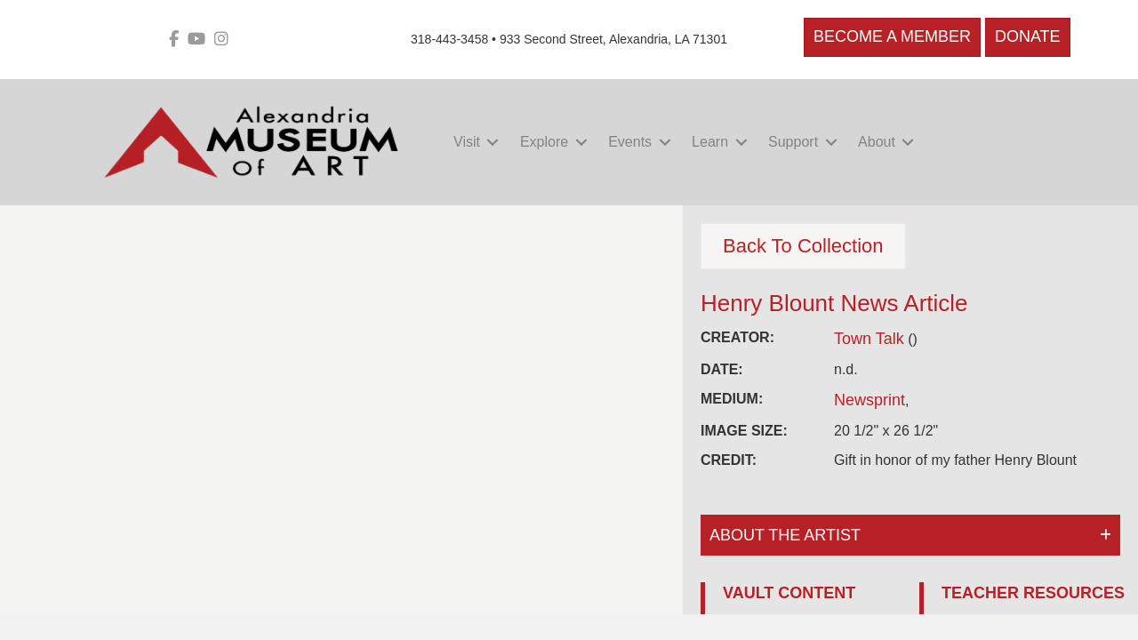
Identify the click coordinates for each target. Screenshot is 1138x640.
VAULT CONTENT (789, 593)
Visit (466, 141)
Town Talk (869, 339)
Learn (710, 141)
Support (793, 141)
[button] (493, 141)
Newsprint (869, 400)
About (876, 141)
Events (630, 141)
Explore (544, 141)
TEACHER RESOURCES (1033, 593)
